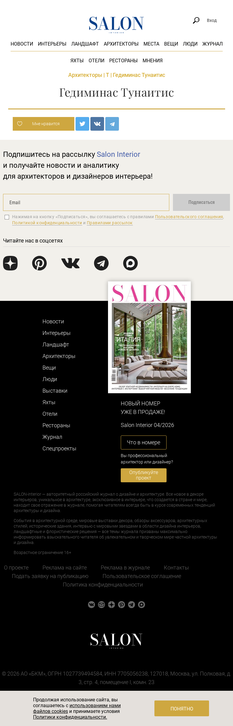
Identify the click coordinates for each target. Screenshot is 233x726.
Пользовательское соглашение (142, 576)
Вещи (171, 44)
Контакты (176, 567)
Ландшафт (85, 44)
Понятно (182, 709)
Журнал (212, 44)
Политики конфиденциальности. (70, 717)
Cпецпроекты (59, 448)
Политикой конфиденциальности (47, 222)
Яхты (77, 61)
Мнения (153, 61)
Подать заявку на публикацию (50, 576)
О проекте (16, 567)
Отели (96, 61)
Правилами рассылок (110, 222)
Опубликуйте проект (143, 475)
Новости (22, 44)
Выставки (54, 390)
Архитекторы (121, 44)
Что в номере (143, 442)
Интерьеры (52, 44)
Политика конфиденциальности (103, 584)
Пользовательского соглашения (189, 216)
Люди (190, 44)
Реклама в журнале (125, 567)
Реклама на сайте (64, 567)
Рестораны (123, 61)
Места (151, 44)
